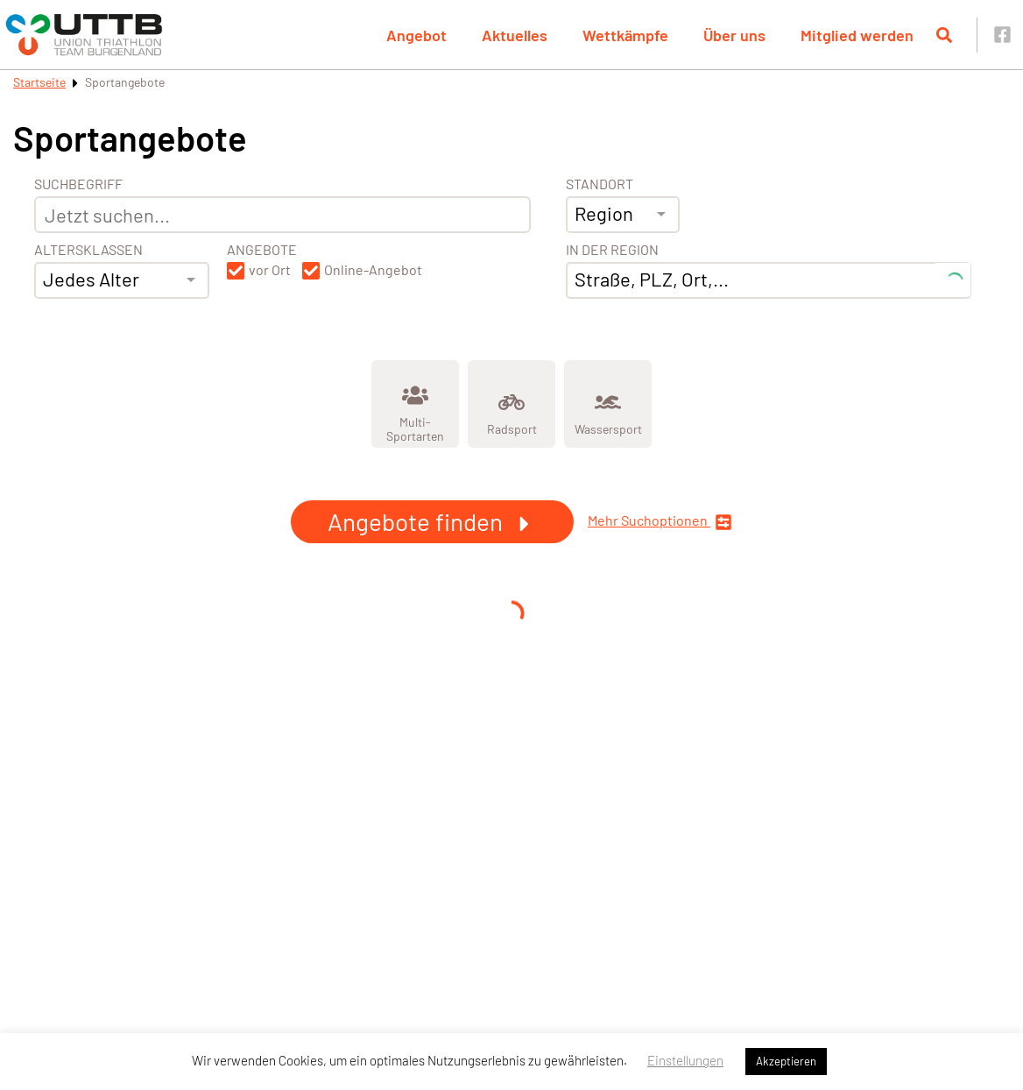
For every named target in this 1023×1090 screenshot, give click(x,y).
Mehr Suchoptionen (660, 522)
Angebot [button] (416, 35)
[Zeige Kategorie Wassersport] (608, 404)
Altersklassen (88, 250)
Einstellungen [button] (685, 1060)
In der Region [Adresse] (612, 250)
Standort (599, 184)
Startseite (39, 81)
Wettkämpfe (625, 35)
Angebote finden (432, 521)
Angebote (262, 250)
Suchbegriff (78, 184)
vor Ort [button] (270, 270)
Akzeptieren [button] (786, 1061)
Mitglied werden (857, 35)
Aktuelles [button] (514, 35)
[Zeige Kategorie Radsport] (511, 404)
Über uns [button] (734, 35)
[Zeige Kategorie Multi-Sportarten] (415, 404)
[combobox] (121, 280)
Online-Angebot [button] (373, 270)
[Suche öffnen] (944, 35)
